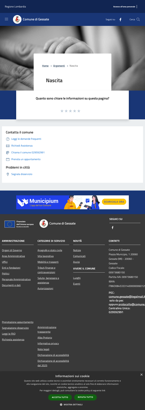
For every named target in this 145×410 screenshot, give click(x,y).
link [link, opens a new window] (103, 390)
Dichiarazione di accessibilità (53, 355)
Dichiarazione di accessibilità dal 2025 (53, 363)
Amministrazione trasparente (47, 329)
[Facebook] (119, 19)
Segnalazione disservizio (15, 328)
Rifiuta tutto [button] (85, 397)
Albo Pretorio (45, 337)
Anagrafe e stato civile (50, 250)
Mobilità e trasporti (48, 262)
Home (45, 66)
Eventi (76, 284)
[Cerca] (138, 19)
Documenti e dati (11, 285)
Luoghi (77, 278)
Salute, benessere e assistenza (48, 280)
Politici (5, 273)
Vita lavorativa (46, 256)
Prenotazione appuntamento (17, 322)
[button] (72, 404)
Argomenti (59, 66)
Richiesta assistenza (13, 339)
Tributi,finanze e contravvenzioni (46, 270)
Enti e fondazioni (11, 268)
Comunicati (79, 256)
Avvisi (76, 262)
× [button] (141, 375)
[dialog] (72, 390)
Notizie (77, 250)
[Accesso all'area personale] (124, 6)
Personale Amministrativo (16, 279)
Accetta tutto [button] (60, 397)
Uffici (5, 262)
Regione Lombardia (15, 6)
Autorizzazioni (45, 288)
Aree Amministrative (13, 256)
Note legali (43, 349)
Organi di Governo (12, 250)
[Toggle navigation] (6, 19)
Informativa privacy (48, 343)
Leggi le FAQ (9, 334)
